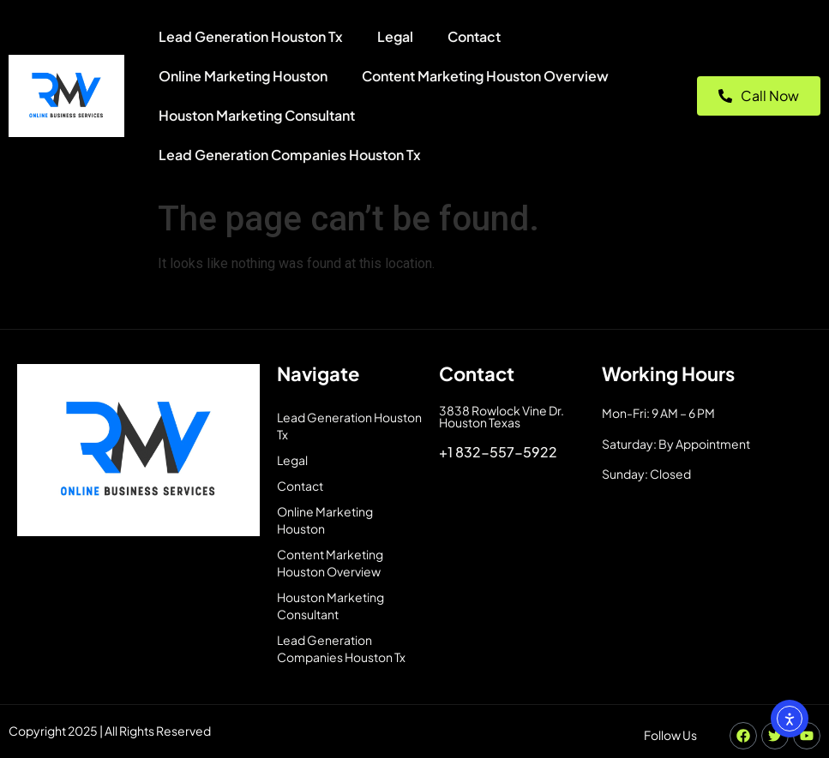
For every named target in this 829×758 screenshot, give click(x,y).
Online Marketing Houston (243, 76)
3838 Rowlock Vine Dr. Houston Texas (501, 416)
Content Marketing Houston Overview (485, 76)
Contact (474, 36)
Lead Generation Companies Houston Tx (290, 155)
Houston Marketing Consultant (257, 115)
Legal (395, 36)
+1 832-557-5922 (498, 452)
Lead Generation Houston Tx (251, 36)
